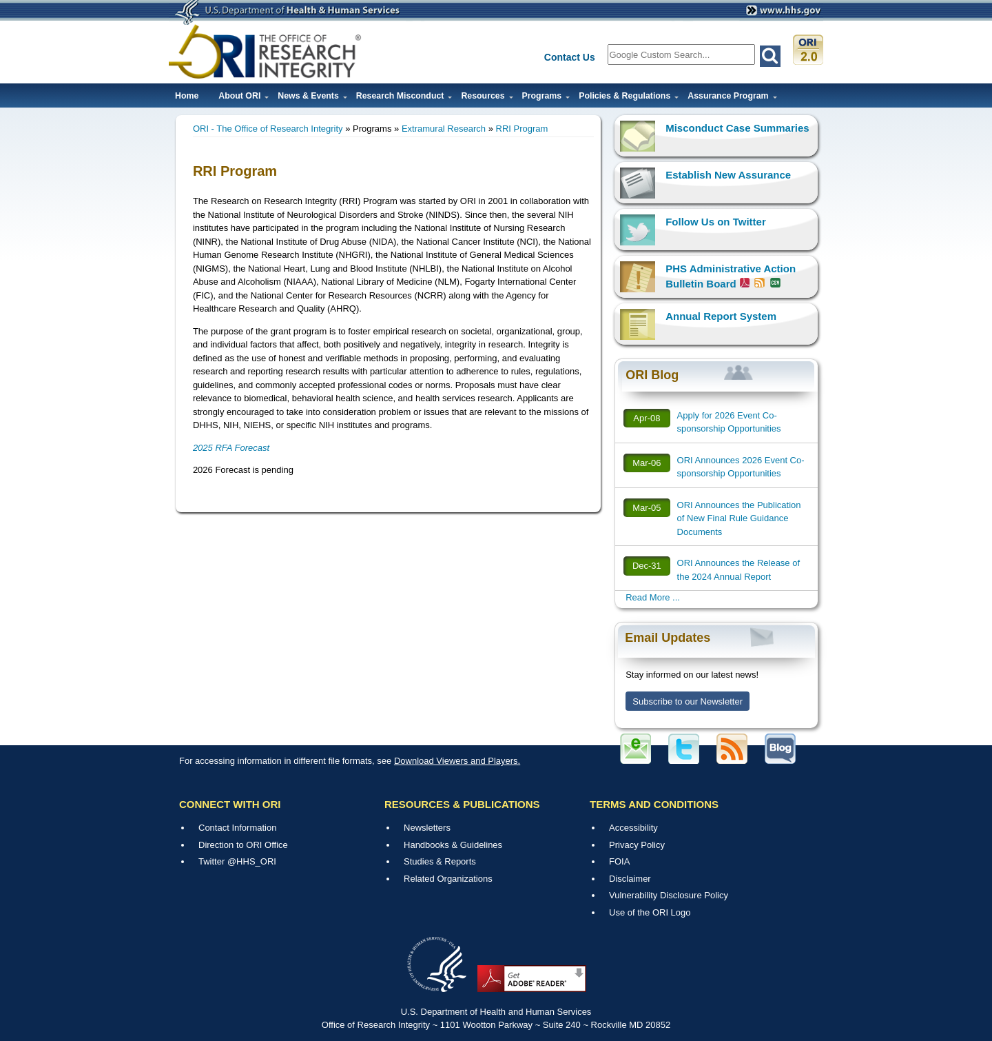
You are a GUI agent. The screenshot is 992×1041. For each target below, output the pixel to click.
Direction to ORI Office (243, 845)
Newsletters (427, 827)
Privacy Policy (637, 845)
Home (186, 96)
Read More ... (653, 597)
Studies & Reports (440, 861)
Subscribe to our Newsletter (687, 701)
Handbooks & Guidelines (453, 845)
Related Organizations (448, 878)
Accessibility (633, 827)
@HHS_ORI (251, 861)
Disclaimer (630, 878)
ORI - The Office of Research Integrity (268, 128)
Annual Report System (720, 316)
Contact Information (237, 827)
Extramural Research (444, 128)
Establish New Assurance (728, 175)
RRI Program (522, 128)
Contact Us (569, 57)
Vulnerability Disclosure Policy (668, 895)
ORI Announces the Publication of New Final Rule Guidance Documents (739, 518)
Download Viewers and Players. (457, 761)
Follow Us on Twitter (715, 222)
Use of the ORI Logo (650, 912)
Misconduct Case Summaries (737, 128)
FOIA (619, 861)
